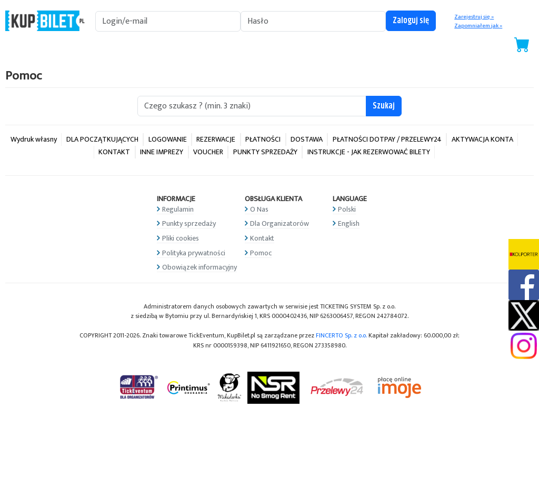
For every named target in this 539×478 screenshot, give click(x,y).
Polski (347, 209)
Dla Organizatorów (279, 223)
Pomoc (261, 253)
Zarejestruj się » (474, 17)
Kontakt (262, 238)
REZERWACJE (215, 139)
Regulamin (178, 209)
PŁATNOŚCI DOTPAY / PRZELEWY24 (387, 139)
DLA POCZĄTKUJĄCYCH (102, 139)
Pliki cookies (180, 238)
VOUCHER (208, 152)
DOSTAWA (307, 139)
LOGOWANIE (167, 139)
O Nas (259, 209)
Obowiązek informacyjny (199, 267)
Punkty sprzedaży (189, 223)
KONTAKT (114, 152)
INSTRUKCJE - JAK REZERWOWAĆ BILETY (368, 152)
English (349, 223)
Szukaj (384, 106)
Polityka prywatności (193, 253)
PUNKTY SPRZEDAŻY (265, 152)
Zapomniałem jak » (478, 26)
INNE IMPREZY (161, 152)
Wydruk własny (34, 139)
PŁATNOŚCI (263, 139)
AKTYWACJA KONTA (482, 139)
